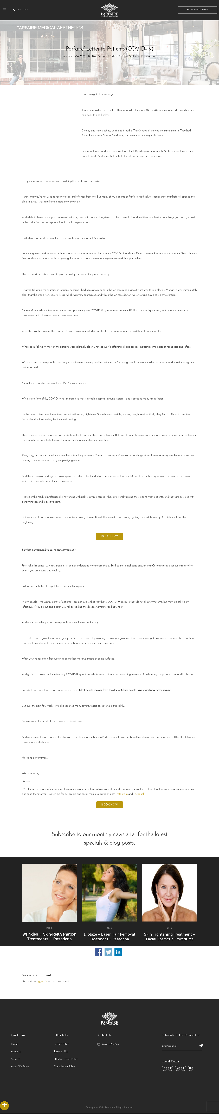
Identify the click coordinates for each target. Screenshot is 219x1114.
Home (14, 1044)
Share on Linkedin (118, 952)
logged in (41, 981)
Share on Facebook (98, 952)
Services (15, 1059)
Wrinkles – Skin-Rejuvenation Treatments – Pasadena (49, 937)
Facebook (138, 794)
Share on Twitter (108, 952)
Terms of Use (61, 1051)
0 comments (149, 56)
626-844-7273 (110, 1044)
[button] (4, 1105)
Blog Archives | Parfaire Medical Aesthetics (116, 56)
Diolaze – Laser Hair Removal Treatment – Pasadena (109, 936)
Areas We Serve (20, 1066)
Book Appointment (197, 11)
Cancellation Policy (64, 1066)
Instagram (122, 794)
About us (16, 1051)
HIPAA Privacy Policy (66, 1059)
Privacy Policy (61, 1044)
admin (69, 56)
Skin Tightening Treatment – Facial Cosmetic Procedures (169, 936)
